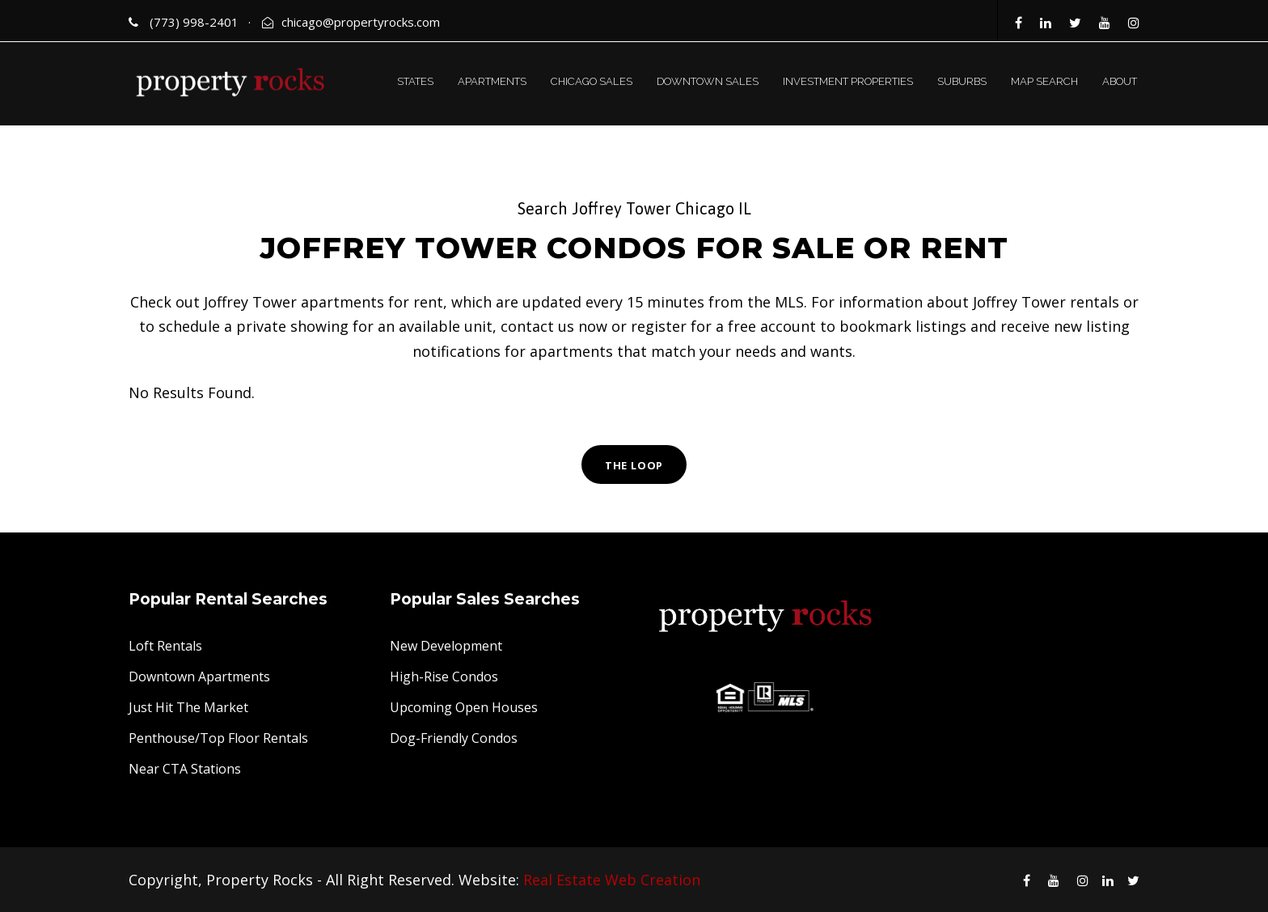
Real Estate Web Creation (611, 879)
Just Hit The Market (188, 707)
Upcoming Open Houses (464, 707)
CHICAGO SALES (591, 81)
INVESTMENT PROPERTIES (848, 81)
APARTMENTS (492, 81)
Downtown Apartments (199, 676)
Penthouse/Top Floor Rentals (218, 738)
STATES (415, 81)
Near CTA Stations (185, 769)
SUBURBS (962, 81)
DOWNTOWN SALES (708, 81)
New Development (446, 646)
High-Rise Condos (444, 676)
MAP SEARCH (1044, 81)
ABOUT (1119, 81)
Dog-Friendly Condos (454, 738)
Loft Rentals (165, 646)
